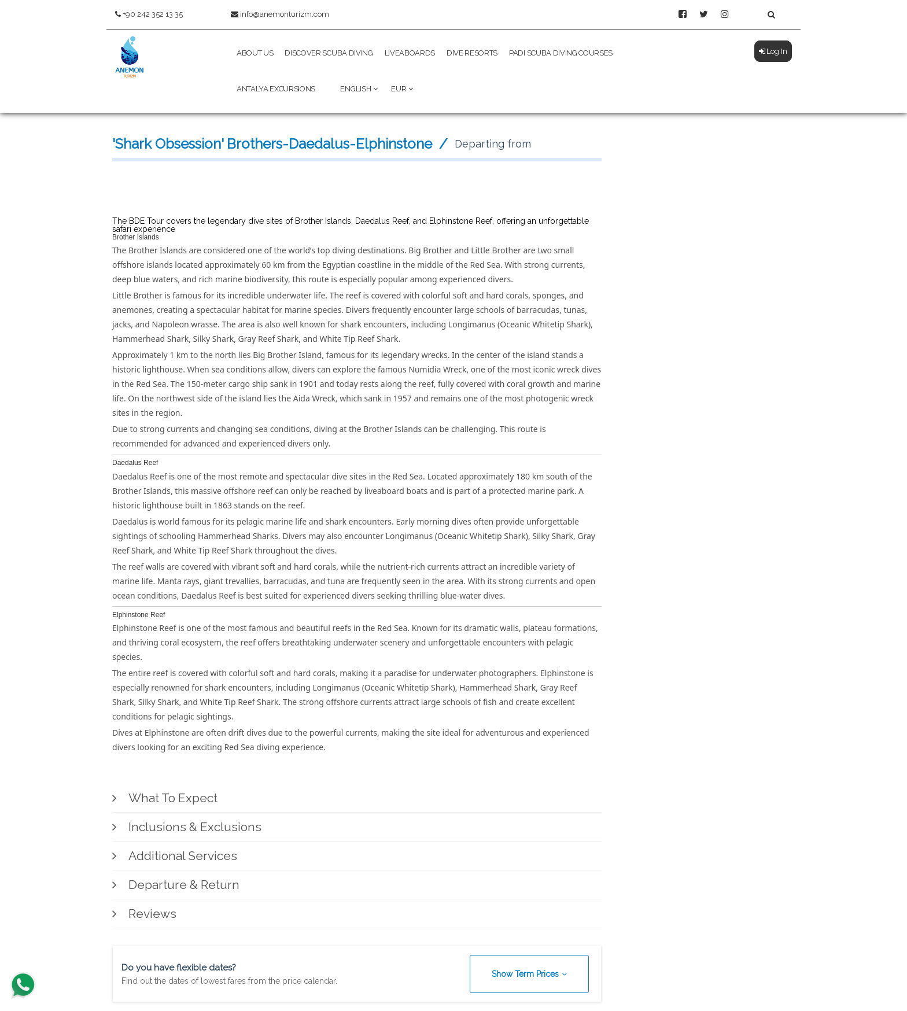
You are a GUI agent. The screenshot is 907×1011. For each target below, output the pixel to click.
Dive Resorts (472, 53)
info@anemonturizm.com (280, 14)
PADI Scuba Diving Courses (561, 53)
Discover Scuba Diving (329, 53)
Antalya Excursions (276, 88)
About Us (255, 53)
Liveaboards (410, 53)
